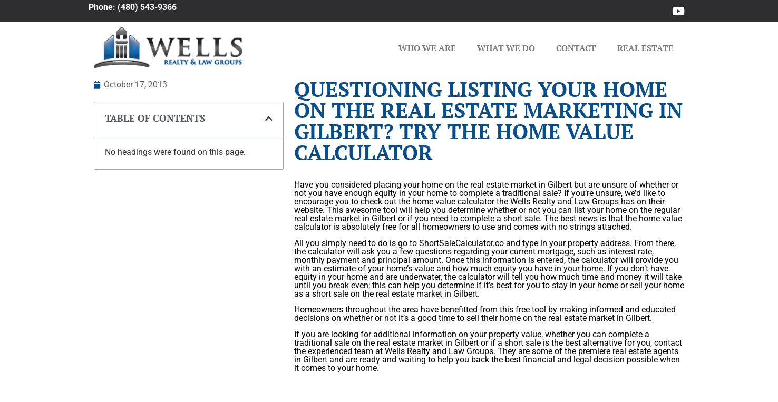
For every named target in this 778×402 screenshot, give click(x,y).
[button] (269, 118)
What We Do (506, 48)
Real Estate (645, 48)
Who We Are (427, 48)
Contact (576, 48)
